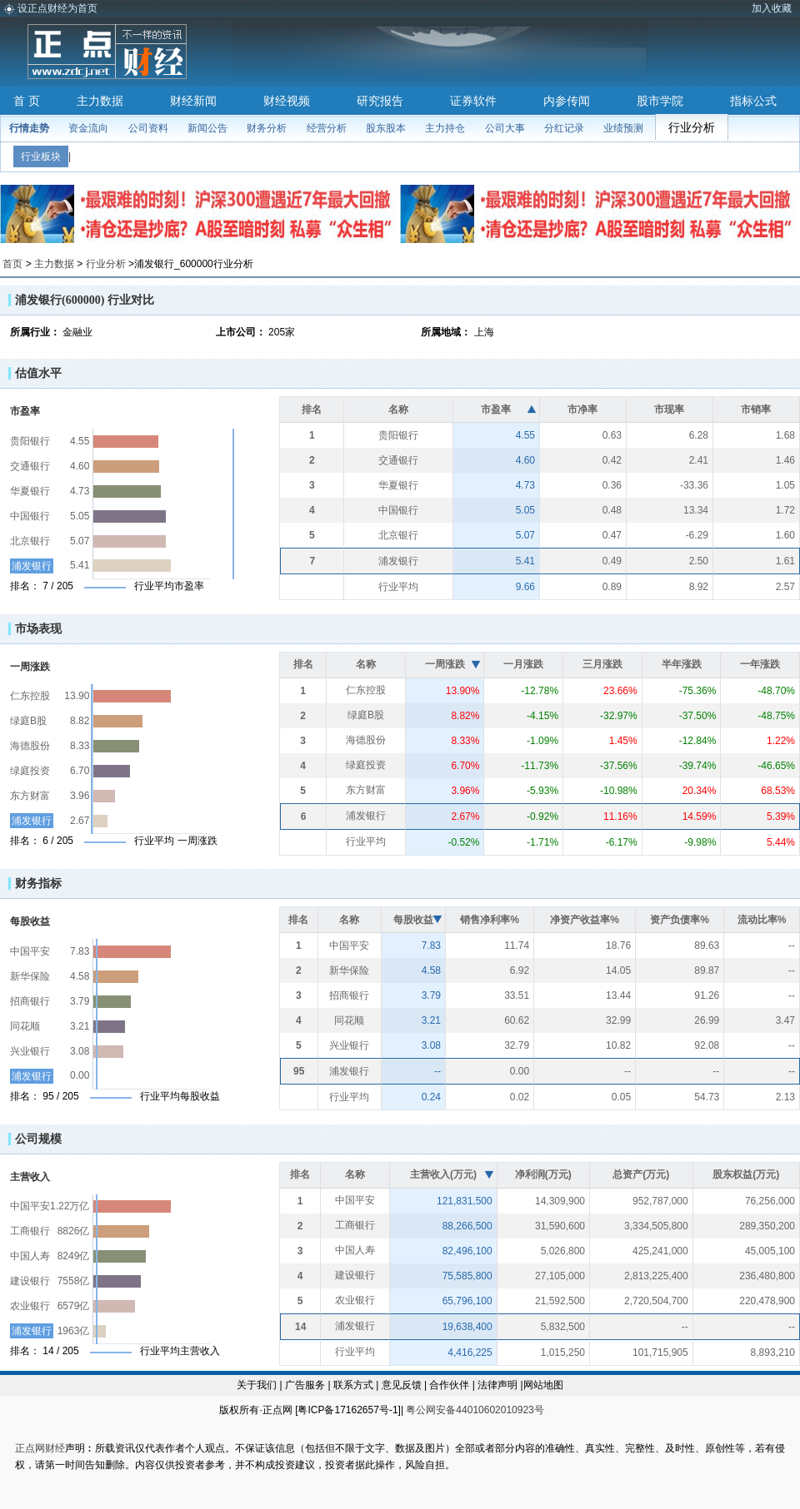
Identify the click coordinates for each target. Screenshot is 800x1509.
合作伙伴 (449, 1385)
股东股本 (386, 128)
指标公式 (753, 100)
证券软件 (473, 100)
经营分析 (327, 128)
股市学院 (660, 100)
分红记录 (564, 128)
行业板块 (41, 156)
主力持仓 (445, 128)
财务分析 (267, 128)
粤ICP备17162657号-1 (348, 1410)
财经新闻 (193, 100)
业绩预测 (623, 128)
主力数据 (100, 100)
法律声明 (498, 1385)
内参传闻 (566, 100)
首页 (12, 264)
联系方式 (353, 1385)
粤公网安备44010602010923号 (474, 1410)
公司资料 (148, 128)
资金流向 (88, 128)
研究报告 (380, 100)
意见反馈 (402, 1385)
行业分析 (691, 127)
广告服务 (305, 1385)
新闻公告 (208, 128)
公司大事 (505, 128)
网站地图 (543, 1385)
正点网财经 (40, 1448)
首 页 (26, 100)
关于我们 (257, 1385)
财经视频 (286, 100)
